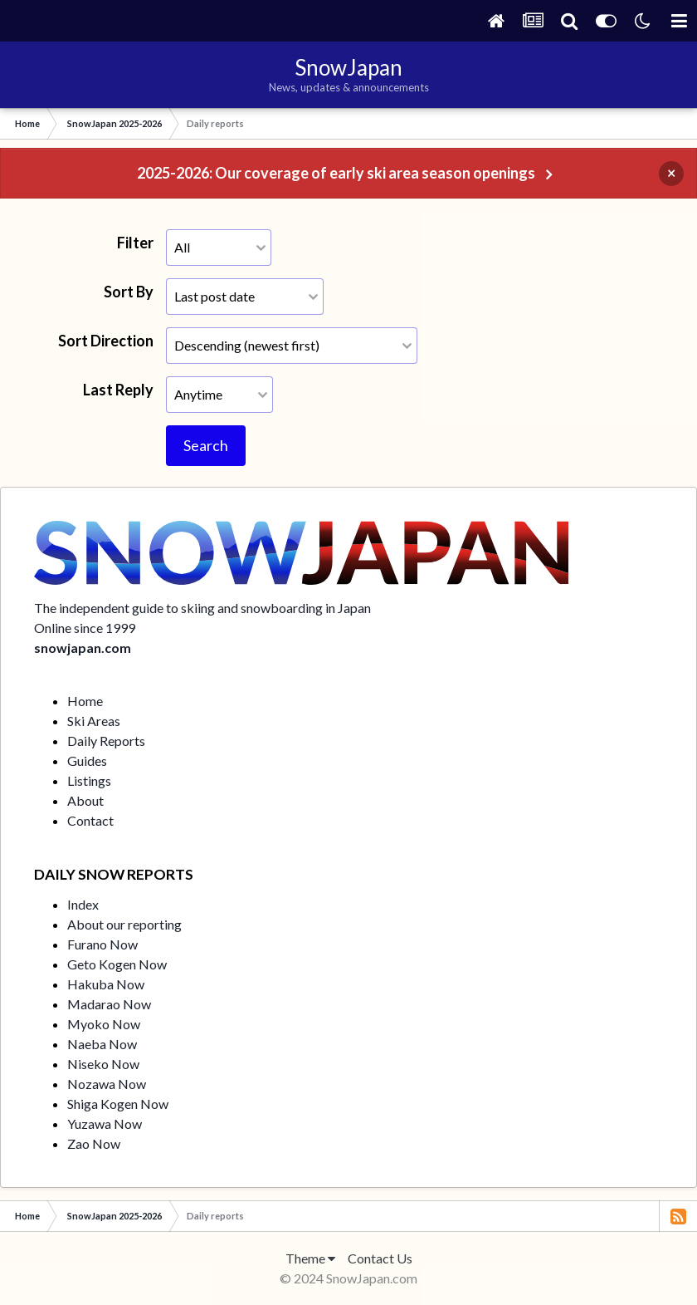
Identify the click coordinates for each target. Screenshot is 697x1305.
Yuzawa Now (104, 1123)
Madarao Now (109, 1004)
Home (85, 701)
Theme (310, 1258)
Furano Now (102, 944)
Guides (87, 760)
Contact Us (380, 1258)
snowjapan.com (82, 647)
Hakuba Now (105, 984)
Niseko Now (103, 1064)
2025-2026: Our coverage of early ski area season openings (336, 173)
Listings (89, 780)
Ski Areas (93, 721)
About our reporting (124, 924)
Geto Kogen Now (117, 964)
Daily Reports (106, 740)
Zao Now (93, 1143)
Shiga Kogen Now (117, 1103)
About (85, 800)
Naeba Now (102, 1044)
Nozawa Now (106, 1084)
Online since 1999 (84, 627)
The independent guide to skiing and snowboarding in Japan (202, 608)
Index (83, 904)
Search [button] (205, 445)
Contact (90, 820)
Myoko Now (103, 1024)
